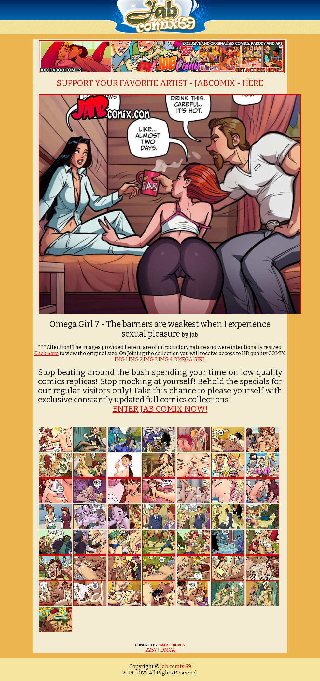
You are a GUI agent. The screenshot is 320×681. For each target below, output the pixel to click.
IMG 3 (151, 359)
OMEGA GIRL (189, 359)
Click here (46, 353)
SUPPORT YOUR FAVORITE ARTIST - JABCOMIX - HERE (160, 83)
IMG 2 (136, 359)
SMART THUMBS (171, 645)
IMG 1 (121, 359)
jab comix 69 (175, 666)
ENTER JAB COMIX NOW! (160, 409)
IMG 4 (166, 359)
